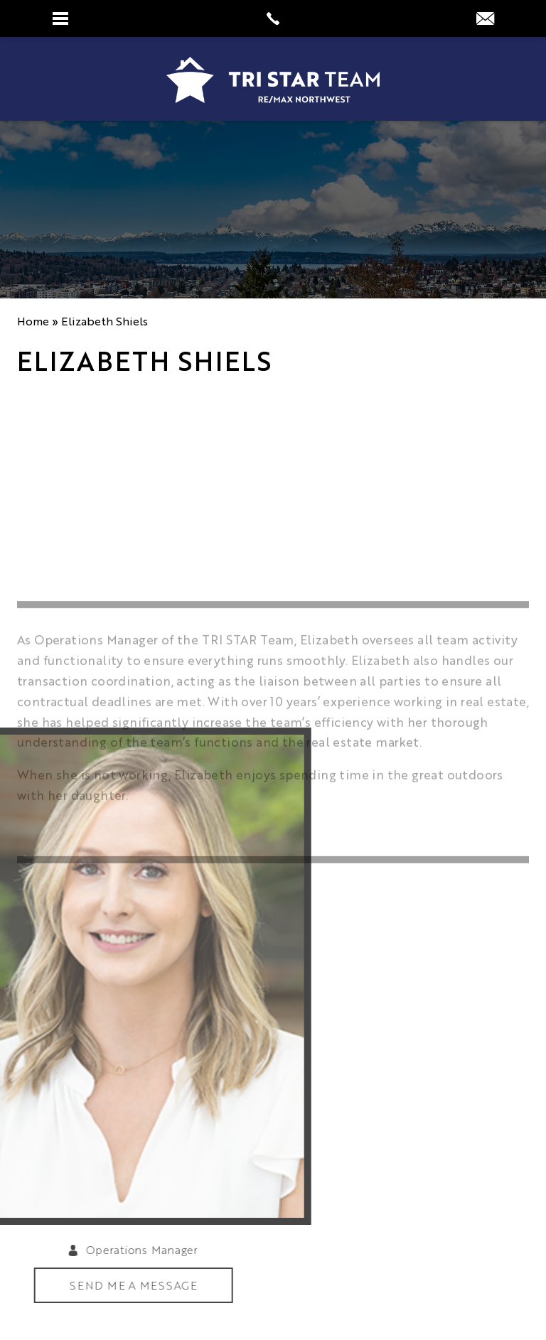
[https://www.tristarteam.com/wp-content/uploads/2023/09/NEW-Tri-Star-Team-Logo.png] (273, 80)
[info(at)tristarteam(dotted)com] (485, 18)
